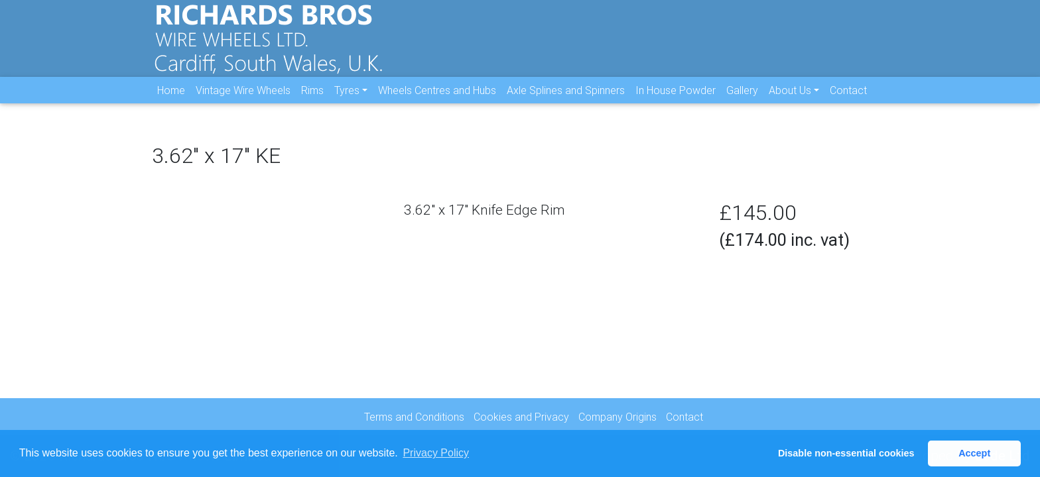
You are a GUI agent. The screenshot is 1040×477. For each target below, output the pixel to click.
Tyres (346, 100)
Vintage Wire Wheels (243, 100)
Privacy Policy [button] (436, 452)
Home (171, 100)
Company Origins (617, 416)
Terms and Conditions (414, 416)
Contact (848, 100)
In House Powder (675, 100)
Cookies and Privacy (521, 416)
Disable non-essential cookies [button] (846, 453)
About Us (790, 100)
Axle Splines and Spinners (566, 100)
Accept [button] (974, 453)
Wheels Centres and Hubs (437, 100)
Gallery (742, 100)
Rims (312, 100)
